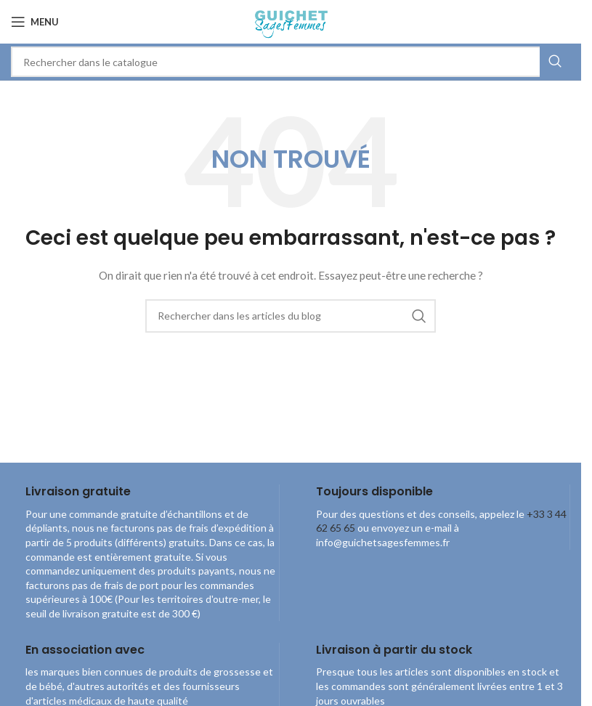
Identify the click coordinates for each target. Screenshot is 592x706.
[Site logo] (290, 21)
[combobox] (290, 61)
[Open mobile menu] (35, 21)
